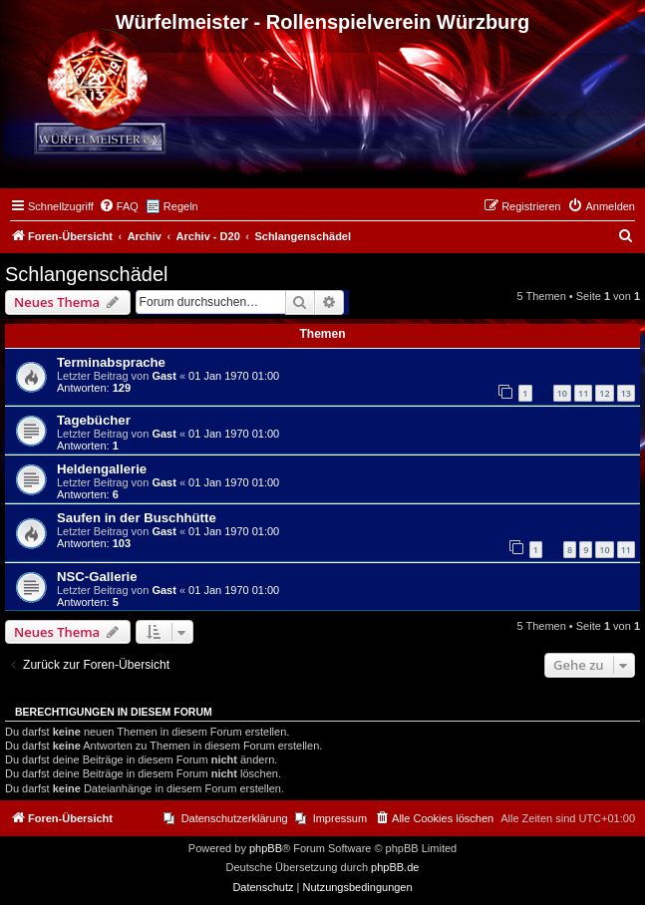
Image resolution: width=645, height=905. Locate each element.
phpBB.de (395, 867)
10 (562, 393)
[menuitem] (119, 206)
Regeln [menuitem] (180, 206)
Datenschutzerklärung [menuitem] (234, 818)
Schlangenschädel (86, 274)
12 (604, 393)
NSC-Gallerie (97, 576)
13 (626, 393)
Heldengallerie (102, 468)
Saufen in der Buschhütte (136, 517)
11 (583, 393)
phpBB (265, 848)
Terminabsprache (111, 362)
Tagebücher (94, 420)
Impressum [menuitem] (340, 818)
